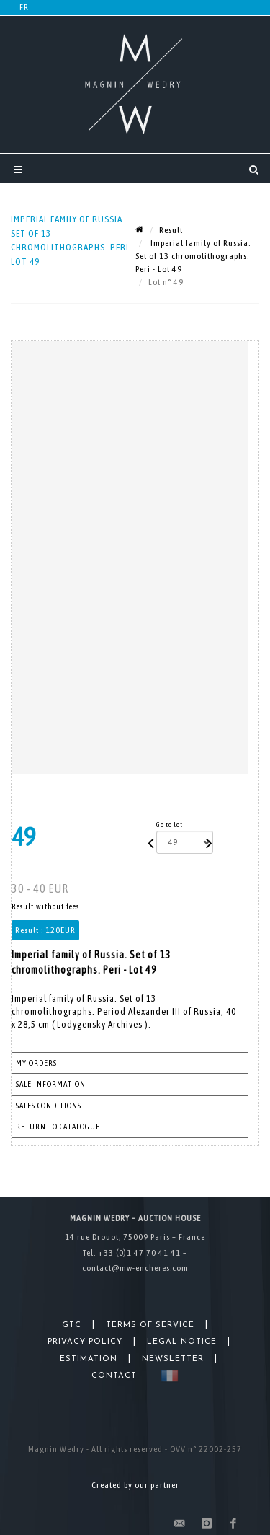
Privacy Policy (85, 1342)
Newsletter (173, 1359)
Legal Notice (182, 1342)
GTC (71, 1325)
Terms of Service (150, 1325)
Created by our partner (135, 1485)
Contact (114, 1376)
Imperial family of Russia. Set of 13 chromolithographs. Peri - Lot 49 (193, 256)
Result (171, 230)
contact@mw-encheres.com (135, 1268)
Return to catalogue (58, 1126)
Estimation (88, 1359)
